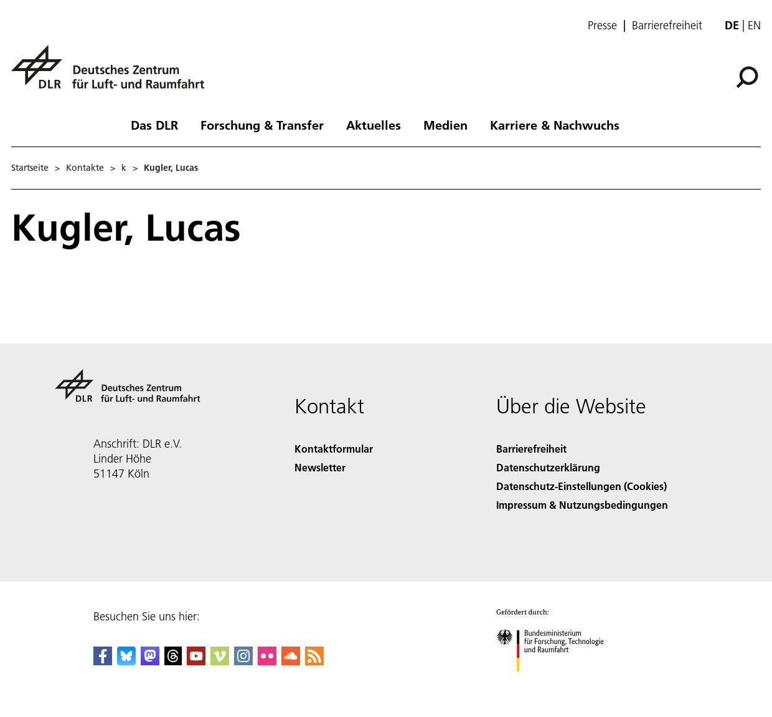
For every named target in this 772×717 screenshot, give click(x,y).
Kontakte (85, 167)
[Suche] (747, 77)
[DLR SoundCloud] (290, 661)
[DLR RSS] (314, 661)
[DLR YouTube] (196, 661)
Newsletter (320, 467)
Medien (445, 125)
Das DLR (154, 125)
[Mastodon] (150, 661)
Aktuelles (373, 125)
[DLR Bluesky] (126, 661)
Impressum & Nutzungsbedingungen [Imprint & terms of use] (582, 504)
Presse (602, 25)
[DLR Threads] (173, 661)
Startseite (30, 167)
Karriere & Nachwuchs (554, 125)
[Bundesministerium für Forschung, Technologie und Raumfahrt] (557, 682)
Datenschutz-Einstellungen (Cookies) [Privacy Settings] (581, 486)
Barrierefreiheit (667, 25)
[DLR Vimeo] (219, 661)
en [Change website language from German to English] (754, 25)
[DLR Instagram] (243, 661)
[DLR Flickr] (267, 661)
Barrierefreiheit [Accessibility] (531, 448)
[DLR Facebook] (102, 661)
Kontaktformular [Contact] (333, 448)
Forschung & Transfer (262, 125)
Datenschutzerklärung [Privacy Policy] (548, 467)
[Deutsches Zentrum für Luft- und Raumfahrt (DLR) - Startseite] (112, 74)
